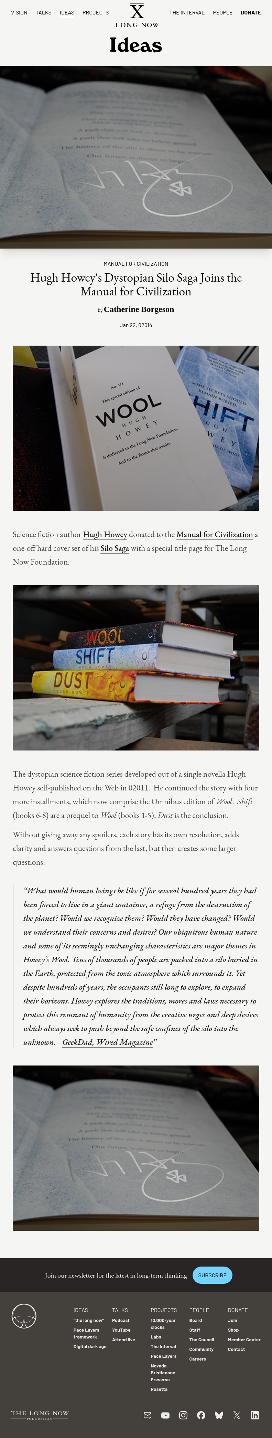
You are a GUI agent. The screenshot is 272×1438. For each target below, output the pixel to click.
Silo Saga (114, 548)
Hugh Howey (105, 534)
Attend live (123, 1339)
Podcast (121, 1320)
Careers (197, 1359)
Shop (233, 1330)
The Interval (187, 12)
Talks (44, 12)
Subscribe (212, 1275)
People (222, 12)
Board (195, 1320)
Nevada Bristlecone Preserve (163, 1372)
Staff (194, 1330)
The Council (201, 1339)
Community (201, 1349)
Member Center (244, 1339)
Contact (236, 1349)
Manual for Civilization (214, 534)
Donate (251, 12)
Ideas (67, 12)
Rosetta (159, 1389)
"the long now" (89, 1320)
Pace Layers (163, 1356)
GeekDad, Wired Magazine (107, 1042)
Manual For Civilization (136, 263)
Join (232, 1320)
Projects (96, 12)
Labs (156, 1337)
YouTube (121, 1330)
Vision (19, 12)
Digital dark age (90, 1346)
